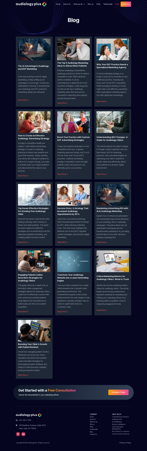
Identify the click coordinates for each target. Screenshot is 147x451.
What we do (78, 4)
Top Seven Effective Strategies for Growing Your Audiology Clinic (33, 211)
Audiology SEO (117, 419)
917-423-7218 (23, 420)
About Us (66, 4)
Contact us (126, 4)
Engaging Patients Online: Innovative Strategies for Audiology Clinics (30, 278)
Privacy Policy (125, 443)
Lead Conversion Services (120, 434)
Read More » (23, 100)
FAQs (98, 4)
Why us (90, 4)
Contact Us (93, 434)
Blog (117, 4)
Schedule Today (118, 392)
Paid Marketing (117, 422)
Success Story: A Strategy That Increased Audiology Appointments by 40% (72, 211)
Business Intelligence (119, 424)
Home (58, 4)
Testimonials (108, 4)
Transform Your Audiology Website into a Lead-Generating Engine (72, 278)
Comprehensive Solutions (120, 417)
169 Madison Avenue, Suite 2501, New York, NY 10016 (31, 427)
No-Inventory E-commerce (120, 431)
